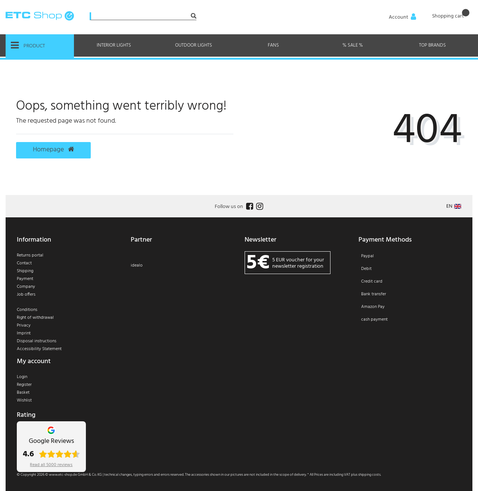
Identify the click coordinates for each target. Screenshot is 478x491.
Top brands (432, 45)
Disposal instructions (36, 341)
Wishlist (24, 400)
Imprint (24, 333)
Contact (24, 263)
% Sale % (352, 45)
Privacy (24, 325)
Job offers (26, 294)
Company (26, 286)
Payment (25, 279)
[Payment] (409, 293)
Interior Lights (114, 45)
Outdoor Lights (193, 45)
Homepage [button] (53, 150)
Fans (273, 45)
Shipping (25, 271)
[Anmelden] (403, 17)
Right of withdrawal (35, 317)
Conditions (27, 310)
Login (22, 377)
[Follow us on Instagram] (258, 206)
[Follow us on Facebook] (248, 206)
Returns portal (30, 255)
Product (28, 45)
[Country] (453, 206)
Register (24, 384)
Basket (23, 392)
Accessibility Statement (39, 349)
